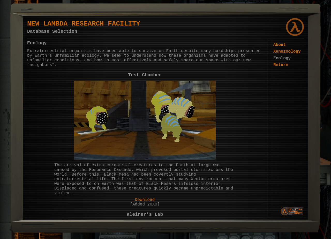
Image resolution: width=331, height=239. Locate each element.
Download (145, 217)
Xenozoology (284, 57)
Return (277, 72)
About (276, 49)
